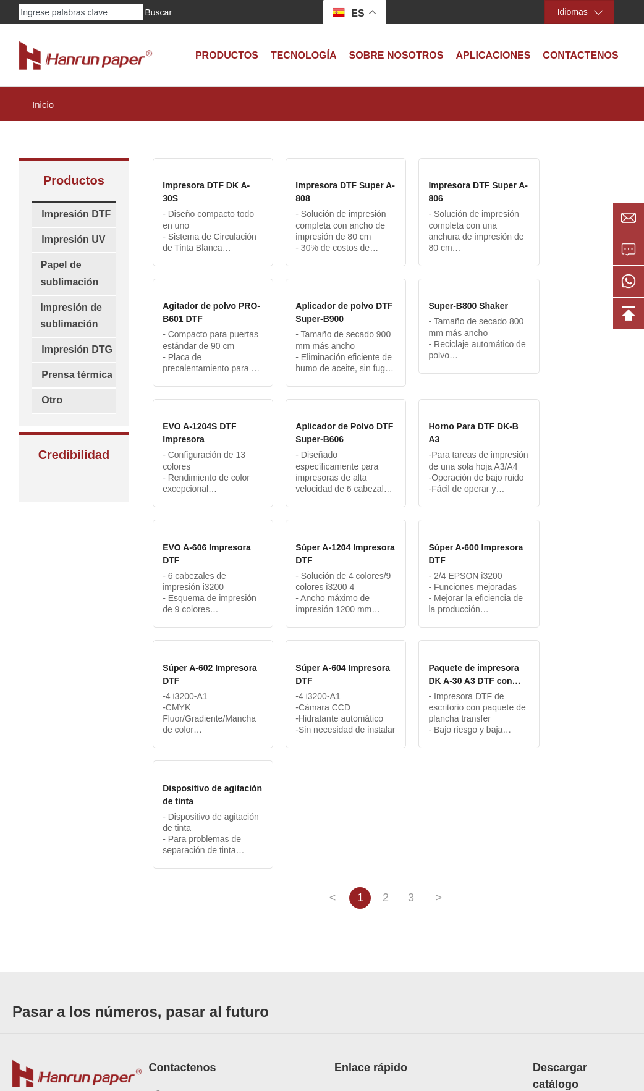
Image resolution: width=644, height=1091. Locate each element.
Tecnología (304, 55)
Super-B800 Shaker (322, 306)
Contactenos (580, 55)
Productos (226, 55)
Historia (348, 961)
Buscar (158, 12)
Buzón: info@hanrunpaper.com (226, 924)
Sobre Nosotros (396, 55)
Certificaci (353, 927)
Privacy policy (480, 1061)
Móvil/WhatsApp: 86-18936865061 (233, 903)
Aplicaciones (492, 55)
